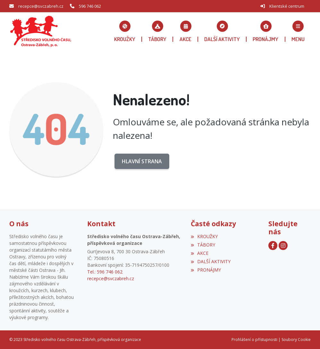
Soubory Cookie (296, 339)
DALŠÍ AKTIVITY (211, 261)
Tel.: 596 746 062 (104, 272)
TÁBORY (203, 245)
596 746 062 (90, 6)
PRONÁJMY (206, 270)
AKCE (199, 253)
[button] (298, 31)
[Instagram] (283, 245)
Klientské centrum (286, 6)
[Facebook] (272, 245)
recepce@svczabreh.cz (40, 6)
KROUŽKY (204, 236)
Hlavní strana (142, 161)
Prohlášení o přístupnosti (254, 339)
